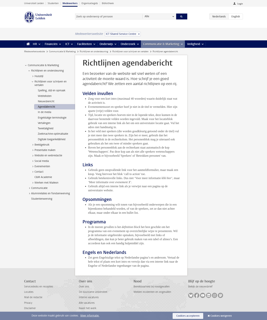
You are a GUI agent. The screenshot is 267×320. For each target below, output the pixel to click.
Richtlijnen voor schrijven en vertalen (130, 51)
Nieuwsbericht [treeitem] (46, 101)
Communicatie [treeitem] (37, 188)
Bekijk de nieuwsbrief (200, 286)
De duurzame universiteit (93, 292)
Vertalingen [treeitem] (44, 123)
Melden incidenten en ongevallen (152, 292)
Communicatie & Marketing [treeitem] (41, 65)
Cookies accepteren (188, 316)
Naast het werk (87, 308)
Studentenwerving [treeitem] (41, 199)
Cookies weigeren (221, 316)
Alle (147, 16)
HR (35, 44)
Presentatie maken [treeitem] (43, 150)
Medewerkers (70, 3)
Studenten (53, 3)
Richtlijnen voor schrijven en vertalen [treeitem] (49, 83)
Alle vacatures (87, 303)
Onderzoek (128, 44)
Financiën (51, 44)
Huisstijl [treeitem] (37, 76)
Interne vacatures (89, 297)
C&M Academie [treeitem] (43, 177)
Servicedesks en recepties (38, 286)
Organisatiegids (89, 3)
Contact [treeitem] (37, 172)
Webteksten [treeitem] (45, 96)
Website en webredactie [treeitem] (46, 155)
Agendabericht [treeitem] (46, 107)
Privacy (28, 303)
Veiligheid (193, 44)
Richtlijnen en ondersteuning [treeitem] (46, 71)
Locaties (28, 292)
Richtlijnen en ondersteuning (94, 51)
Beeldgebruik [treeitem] (40, 145)
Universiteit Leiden (34, 3)
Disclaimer (30, 308)
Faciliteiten (84, 44)
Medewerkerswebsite (34, 51)
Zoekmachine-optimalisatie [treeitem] (53, 134)
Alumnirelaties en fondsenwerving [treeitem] (49, 193)
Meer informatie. (89, 315)
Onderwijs (106, 44)
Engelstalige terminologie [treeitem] (52, 117)
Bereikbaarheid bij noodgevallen (152, 286)
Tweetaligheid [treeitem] (45, 128)
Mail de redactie (33, 297)
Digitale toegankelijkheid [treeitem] (51, 139)
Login (240, 3)
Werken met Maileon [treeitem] (44, 183)
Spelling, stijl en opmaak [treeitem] (51, 90)
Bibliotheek (108, 3)
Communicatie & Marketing (161, 44)
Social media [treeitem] (40, 161)
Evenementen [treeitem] (40, 166)
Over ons (84, 286)
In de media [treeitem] (44, 112)
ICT (67, 44)
